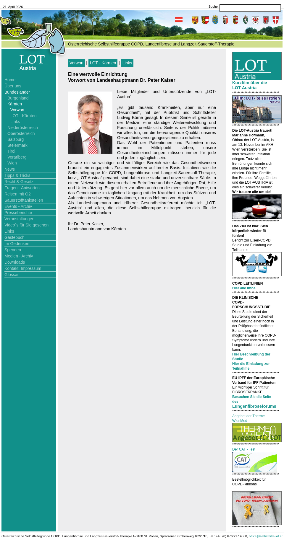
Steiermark (17, 145)
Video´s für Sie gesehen (26, 225)
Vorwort (17, 109)
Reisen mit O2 (17, 194)
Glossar (11, 274)
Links (15, 121)
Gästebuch (14, 237)
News (9, 169)
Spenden (12, 249)
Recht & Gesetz (18, 181)
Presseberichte (18, 212)
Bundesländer (17, 92)
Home (9, 79)
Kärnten (14, 104)
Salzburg (15, 139)
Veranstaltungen (19, 218)
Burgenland (18, 98)
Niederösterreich (22, 127)
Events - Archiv (18, 206)
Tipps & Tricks (17, 175)
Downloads (14, 262)
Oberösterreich (21, 133)
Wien (12, 163)
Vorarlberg (17, 157)
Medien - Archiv (18, 256)
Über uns (12, 86)
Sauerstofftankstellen (23, 200)
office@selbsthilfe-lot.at (266, 536)
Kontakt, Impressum (22, 268)
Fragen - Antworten (22, 187)
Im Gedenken (16, 243)
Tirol (11, 151)
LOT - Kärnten (23, 115)
